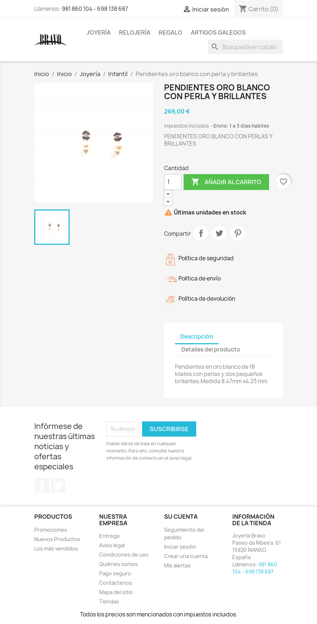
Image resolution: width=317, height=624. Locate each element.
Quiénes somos (118, 564)
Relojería (134, 32)
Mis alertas (177, 565)
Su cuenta (181, 517)
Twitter (58, 485)
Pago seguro (115, 573)
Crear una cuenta (186, 556)
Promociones (50, 529)
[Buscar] (245, 47)
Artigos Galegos (218, 32)
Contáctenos (115, 582)
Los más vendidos (56, 548)
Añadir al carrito (226, 182)
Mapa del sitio (116, 592)
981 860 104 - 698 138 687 (95, 9)
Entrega (109, 535)
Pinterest (237, 233)
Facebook (42, 485)
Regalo (170, 32)
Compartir (201, 233)
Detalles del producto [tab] (210, 349)
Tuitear (219, 233)
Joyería (99, 32)
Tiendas (109, 601)
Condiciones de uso (124, 554)
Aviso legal (112, 545)
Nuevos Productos (57, 539)
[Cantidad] (172, 182)
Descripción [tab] (196, 336)
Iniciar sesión (180, 546)
